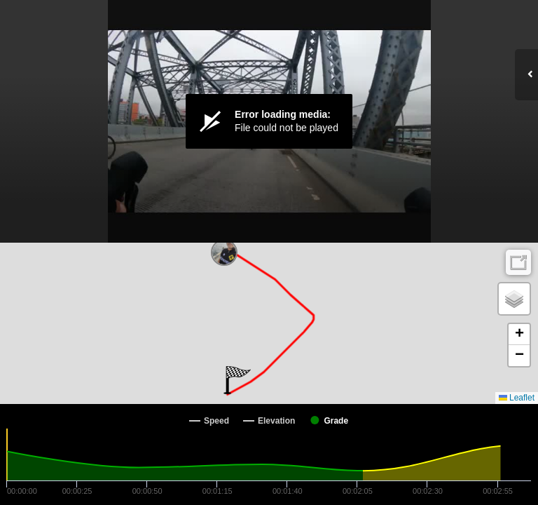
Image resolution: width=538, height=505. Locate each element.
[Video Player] (269, 121)
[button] (237, 380)
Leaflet (516, 398)
